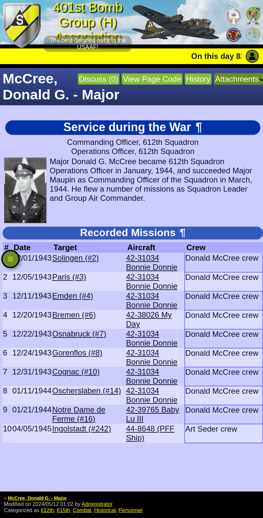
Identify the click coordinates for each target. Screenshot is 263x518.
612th (47, 510)
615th (63, 510)
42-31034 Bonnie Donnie (151, 262)
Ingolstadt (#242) (81, 428)
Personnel (130, 510)
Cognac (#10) (76, 371)
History (198, 79)
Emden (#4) (72, 295)
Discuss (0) (98, 79)
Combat (82, 510)
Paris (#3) (69, 276)
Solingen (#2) (75, 257)
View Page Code (152, 79)
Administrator (97, 504)
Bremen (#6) (74, 314)
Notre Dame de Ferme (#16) (79, 414)
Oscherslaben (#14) (86, 390)
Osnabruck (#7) (79, 333)
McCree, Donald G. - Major (37, 498)
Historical (105, 510)
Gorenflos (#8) (77, 352)
